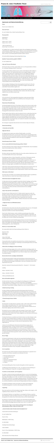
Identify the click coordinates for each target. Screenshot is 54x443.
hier (25, 56)
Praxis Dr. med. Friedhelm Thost (13, 4)
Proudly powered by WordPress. (46, 440)
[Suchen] (50, 22)
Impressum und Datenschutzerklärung (21, 440)
